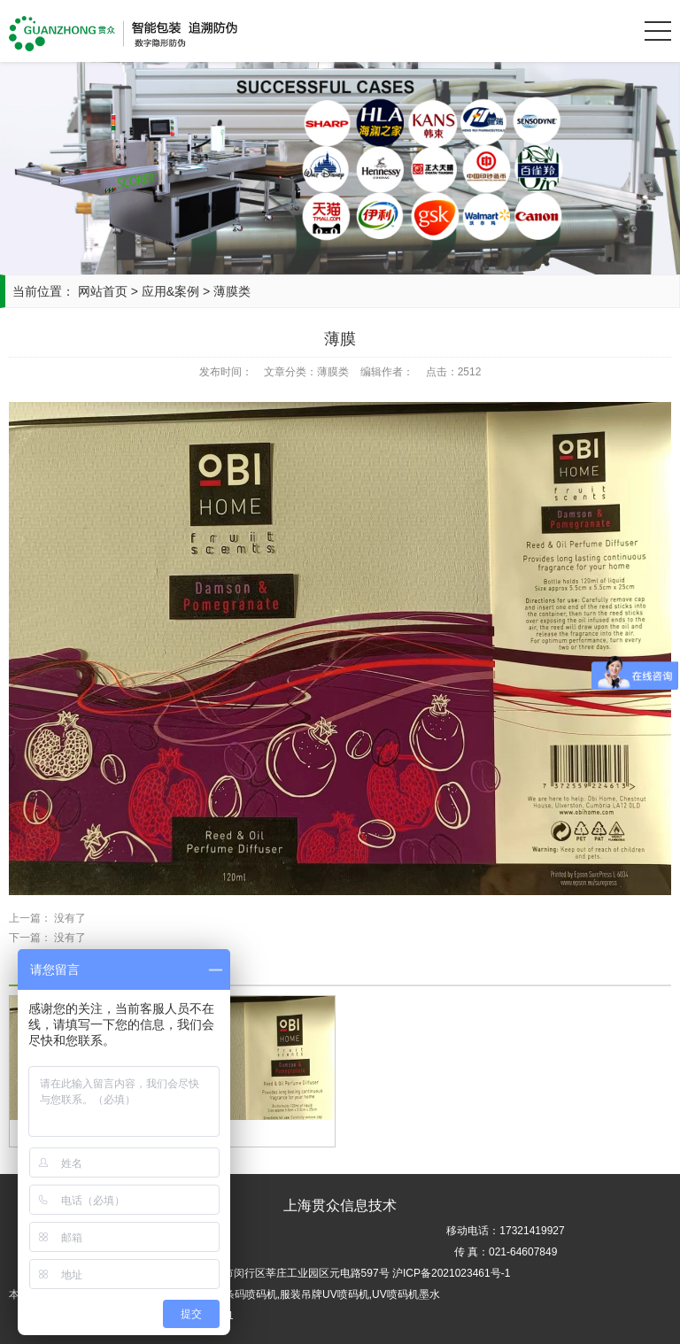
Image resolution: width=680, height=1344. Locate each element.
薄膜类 (232, 291)
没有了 (70, 918)
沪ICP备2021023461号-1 (451, 1273)
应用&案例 (172, 291)
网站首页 (103, 291)
